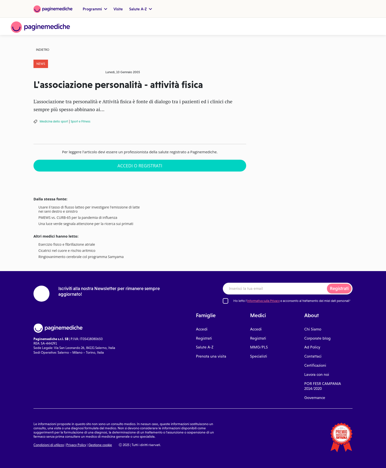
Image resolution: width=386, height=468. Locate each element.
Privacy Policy (76, 445)
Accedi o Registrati (139, 166)
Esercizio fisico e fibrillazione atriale (66, 245)
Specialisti (258, 356)
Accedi (202, 329)
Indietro (42, 50)
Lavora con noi (316, 374)
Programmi (95, 9)
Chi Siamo (312, 329)
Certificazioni (315, 365)
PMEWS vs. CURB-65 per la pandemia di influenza (77, 218)
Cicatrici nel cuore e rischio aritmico (66, 251)
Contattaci (313, 356)
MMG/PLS (259, 347)
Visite (118, 9)
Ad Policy (312, 347)
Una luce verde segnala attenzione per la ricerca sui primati (85, 224)
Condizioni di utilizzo (48, 445)
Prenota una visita (211, 356)
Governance (314, 398)
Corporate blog (317, 338)
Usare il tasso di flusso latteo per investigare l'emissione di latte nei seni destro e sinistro (89, 209)
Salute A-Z (140, 9)
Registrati (339, 288)
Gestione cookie (100, 445)
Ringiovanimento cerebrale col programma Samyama (81, 257)
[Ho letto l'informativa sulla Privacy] (225, 301)
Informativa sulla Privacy (263, 301)
